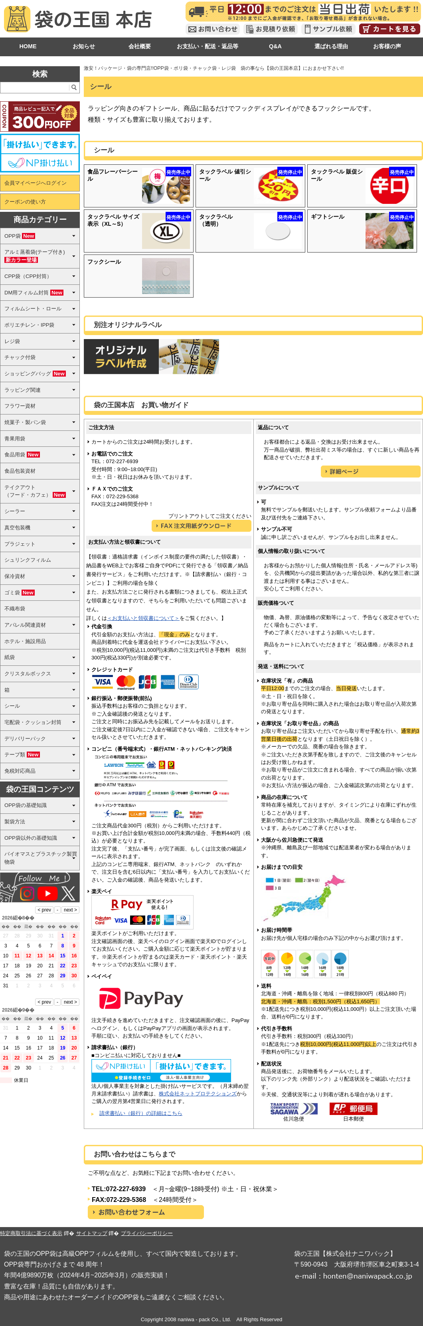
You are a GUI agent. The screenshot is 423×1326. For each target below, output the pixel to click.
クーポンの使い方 (25, 202)
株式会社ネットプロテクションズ (198, 1094)
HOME (27, 46)
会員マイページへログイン (35, 183)
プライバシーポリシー (147, 1233)
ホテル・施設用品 (25, 641)
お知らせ (84, 46)
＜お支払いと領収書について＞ (143, 618)
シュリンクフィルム (27, 560)
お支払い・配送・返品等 (207, 46)
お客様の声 (387, 46)
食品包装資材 (20, 471)
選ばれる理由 (331, 46)
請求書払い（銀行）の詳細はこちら (140, 1113)
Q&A (275, 46)
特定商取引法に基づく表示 (31, 1233)
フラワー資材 (20, 406)
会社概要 (139, 46)
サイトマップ (91, 1233)
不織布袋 (14, 609)
